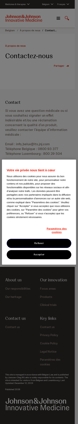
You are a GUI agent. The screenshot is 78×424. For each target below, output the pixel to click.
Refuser (39, 243)
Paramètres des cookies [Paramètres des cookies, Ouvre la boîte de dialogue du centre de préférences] (57, 230)
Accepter (39, 254)
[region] (39, 211)
